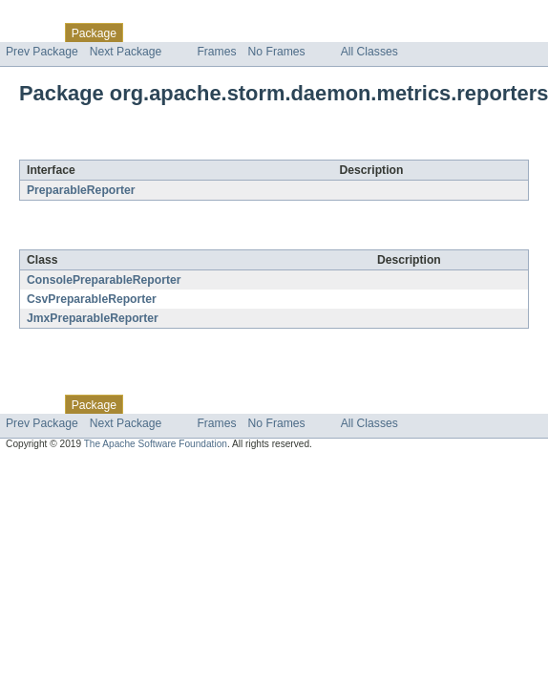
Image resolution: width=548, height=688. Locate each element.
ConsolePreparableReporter (103, 280)
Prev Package (42, 51)
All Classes (369, 51)
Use (184, 32)
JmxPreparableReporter (92, 318)
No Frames (277, 51)
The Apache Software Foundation (155, 444)
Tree (218, 32)
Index (326, 32)
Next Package (126, 51)
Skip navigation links (52, 16)
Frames (216, 51)
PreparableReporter (81, 190)
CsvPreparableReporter (92, 299)
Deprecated (272, 32)
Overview (30, 32)
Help (364, 32)
